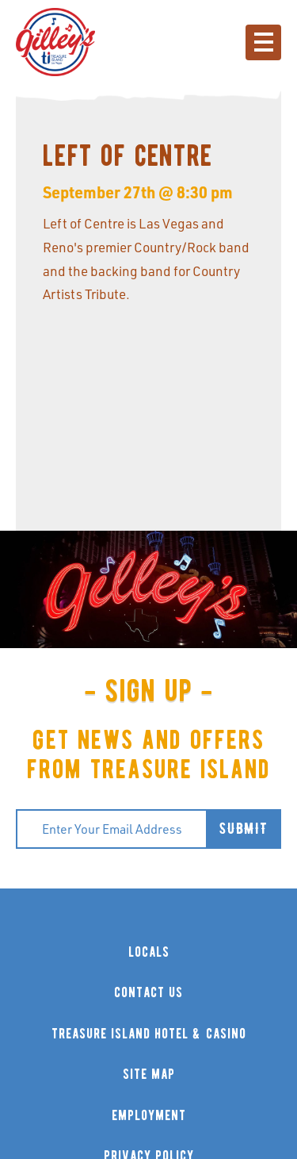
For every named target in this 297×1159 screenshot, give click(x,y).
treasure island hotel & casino (148, 1034)
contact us (148, 992)
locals (148, 952)
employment (149, 1115)
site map (149, 1074)
